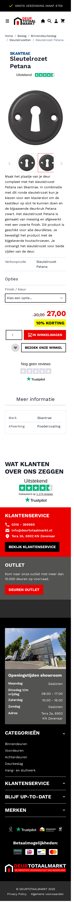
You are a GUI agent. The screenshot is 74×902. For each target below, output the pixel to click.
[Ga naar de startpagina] (24, 21)
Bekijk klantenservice (32, 547)
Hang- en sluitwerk (20, 770)
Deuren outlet (24, 589)
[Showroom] (43, 21)
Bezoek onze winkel (43, 348)
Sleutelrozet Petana (50, 40)
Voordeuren (14, 750)
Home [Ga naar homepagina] (9, 35)
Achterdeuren (16, 757)
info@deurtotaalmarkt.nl (32, 530)
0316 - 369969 (23, 524)
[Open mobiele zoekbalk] (49, 21)
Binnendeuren (16, 744)
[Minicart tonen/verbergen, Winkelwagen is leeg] (62, 21)
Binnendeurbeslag (43, 35)
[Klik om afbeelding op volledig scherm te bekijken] (35, 117)
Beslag (21, 35)
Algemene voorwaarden (47, 894)
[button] (35, 733)
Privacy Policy (17, 894)
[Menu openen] (7, 21)
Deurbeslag (14, 764)
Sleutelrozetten (20, 40)
